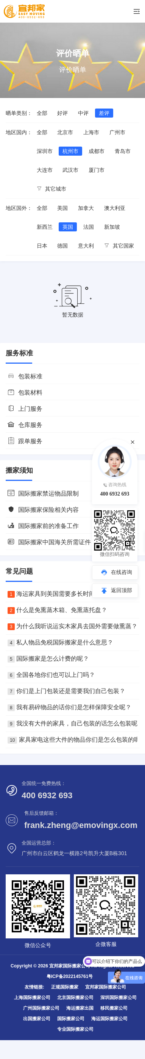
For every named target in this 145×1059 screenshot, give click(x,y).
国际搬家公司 (70, 1018)
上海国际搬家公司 (32, 997)
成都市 (96, 151)
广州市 (117, 132)
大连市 (45, 170)
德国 (62, 246)
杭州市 (70, 151)
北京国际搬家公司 (75, 997)
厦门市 (96, 170)
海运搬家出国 (80, 1008)
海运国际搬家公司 (109, 1018)
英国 (67, 227)
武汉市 (70, 170)
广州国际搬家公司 (41, 1008)
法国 (88, 227)
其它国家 (119, 246)
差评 (104, 113)
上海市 (91, 132)
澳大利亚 (114, 208)
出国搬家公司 (36, 1018)
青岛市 (123, 151)
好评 (62, 113)
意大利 (86, 246)
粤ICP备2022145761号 (70, 976)
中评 (83, 113)
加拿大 (86, 208)
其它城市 (52, 189)
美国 (62, 208)
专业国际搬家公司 (75, 1029)
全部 (42, 113)
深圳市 (45, 151)
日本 (42, 246)
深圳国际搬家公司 (118, 997)
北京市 (65, 132)
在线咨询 (121, 572)
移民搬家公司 (114, 1008)
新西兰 (45, 227)
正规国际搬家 (64, 987)
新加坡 (112, 227)
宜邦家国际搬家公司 (105, 987)
